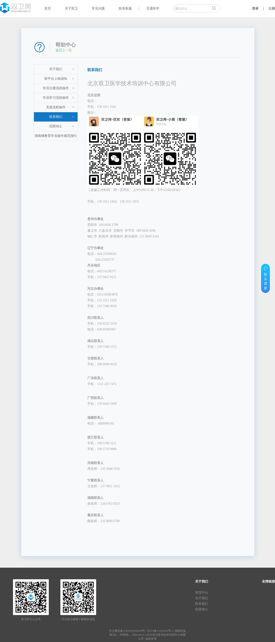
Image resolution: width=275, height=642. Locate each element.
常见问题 (98, 8)
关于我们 (61, 69)
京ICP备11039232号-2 (160, 630)
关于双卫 (71, 8)
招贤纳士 (61, 126)
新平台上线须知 (59, 78)
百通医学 (152, 8)
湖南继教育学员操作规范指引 (56, 136)
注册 (271, 8)
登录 (255, 8)
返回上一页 (64, 50)
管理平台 (201, 592)
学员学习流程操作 (58, 97)
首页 (47, 8)
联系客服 (125, 8)
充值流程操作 (60, 107)
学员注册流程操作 (58, 88)
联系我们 (61, 117)
